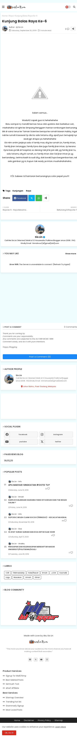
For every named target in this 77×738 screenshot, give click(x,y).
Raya (11, 15)
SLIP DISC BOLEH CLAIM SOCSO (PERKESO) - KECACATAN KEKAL (37, 517)
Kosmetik (63, 573)
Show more (70, 253)
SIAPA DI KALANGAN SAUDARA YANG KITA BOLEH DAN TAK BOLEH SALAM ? (37, 501)
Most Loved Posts (14, 709)
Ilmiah (44, 573)
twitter (58, 441)
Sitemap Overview (14, 697)
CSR (7, 573)
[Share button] (46, 198)
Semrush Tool (12, 684)
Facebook (21, 198)
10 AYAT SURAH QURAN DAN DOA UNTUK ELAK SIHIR (31, 532)
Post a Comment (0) (40, 356)
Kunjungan (18, 191)
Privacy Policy (44, 720)
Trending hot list (13, 701)
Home (5, 15)
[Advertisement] (39, 299)
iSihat (37, 577)
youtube (23, 441)
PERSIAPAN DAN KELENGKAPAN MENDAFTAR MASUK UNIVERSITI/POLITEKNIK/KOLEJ (31, 548)
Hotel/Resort (33, 573)
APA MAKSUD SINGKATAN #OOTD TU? (29, 485)
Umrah (28, 577)
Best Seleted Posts (14, 680)
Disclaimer (29, 720)
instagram (58, 434)
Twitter (31, 198)
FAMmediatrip (18, 573)
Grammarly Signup (15, 705)
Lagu (8, 577)
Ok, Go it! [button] (9, 732)
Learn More (60, 726)
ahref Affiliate (12, 688)
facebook (23, 434)
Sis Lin (38, 237)
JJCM (53, 573)
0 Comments (70, 327)
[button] (74, 7)
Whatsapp (38, 198)
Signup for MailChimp (16, 675)
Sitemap (59, 720)
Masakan (18, 577)
